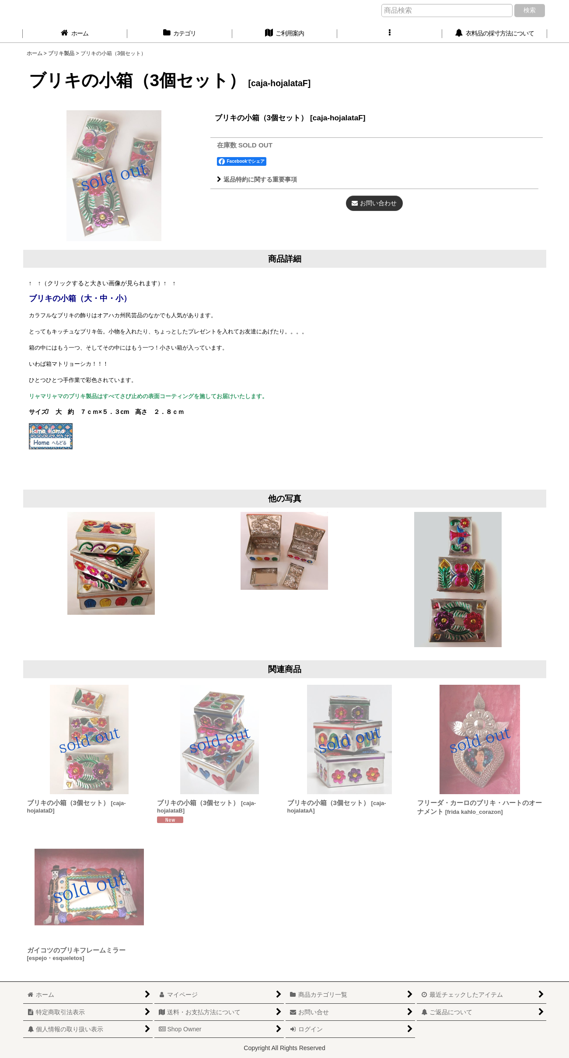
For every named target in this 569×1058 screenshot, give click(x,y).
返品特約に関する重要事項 (257, 179)
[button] (389, 33)
